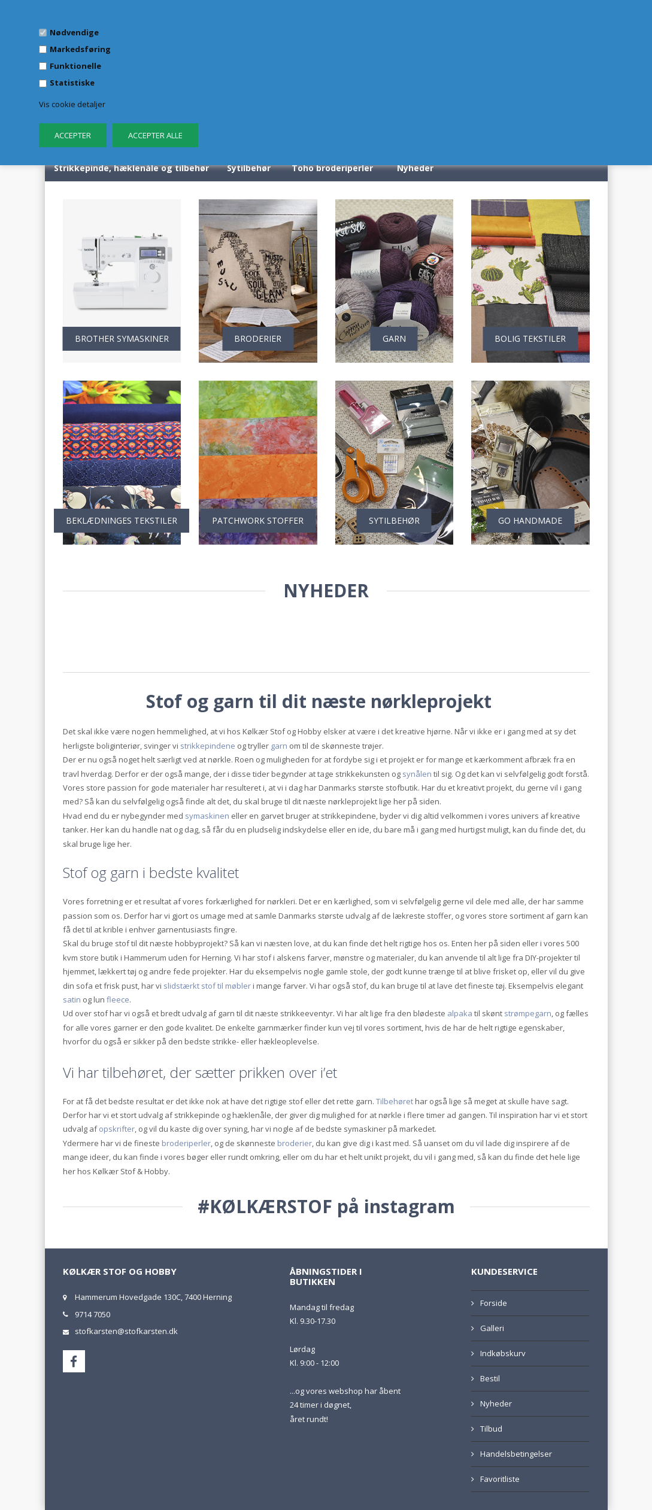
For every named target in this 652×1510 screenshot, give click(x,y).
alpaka (459, 1013)
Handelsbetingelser (516, 1453)
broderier (294, 1143)
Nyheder (415, 168)
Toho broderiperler (332, 168)
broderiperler (186, 1143)
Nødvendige (74, 32)
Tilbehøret (394, 1101)
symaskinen (207, 815)
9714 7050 (92, 1314)
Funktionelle (75, 65)
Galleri (492, 1328)
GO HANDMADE (530, 520)
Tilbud (491, 1428)
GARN (394, 338)
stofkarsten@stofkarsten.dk (126, 1331)
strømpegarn (527, 1013)
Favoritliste (500, 1478)
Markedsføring (80, 49)
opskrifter (117, 1128)
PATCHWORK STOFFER (258, 520)
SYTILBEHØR (394, 520)
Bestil (490, 1378)
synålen (417, 773)
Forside (493, 1303)
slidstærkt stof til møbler (207, 985)
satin (72, 999)
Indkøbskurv (503, 1353)
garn (279, 745)
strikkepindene (207, 745)
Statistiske (72, 82)
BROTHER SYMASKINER (122, 338)
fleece (118, 999)
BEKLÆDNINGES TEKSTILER (121, 520)
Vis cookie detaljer (72, 104)
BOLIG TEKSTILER (530, 338)
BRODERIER (257, 338)
